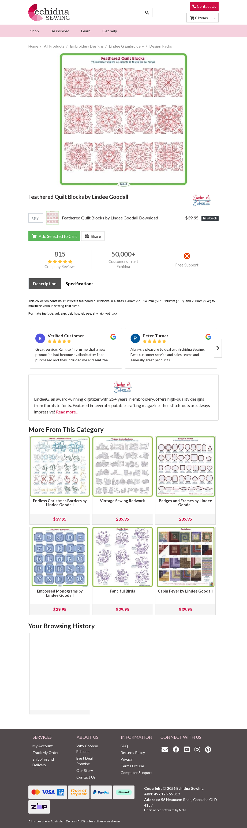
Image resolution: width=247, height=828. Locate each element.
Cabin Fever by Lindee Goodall (185, 591)
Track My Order (45, 752)
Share (93, 236)
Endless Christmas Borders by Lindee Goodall (60, 502)
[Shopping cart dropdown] (215, 17)
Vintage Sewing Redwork (122, 500)
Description (45, 283)
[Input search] (110, 12)
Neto (182, 810)
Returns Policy (133, 752)
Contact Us (204, 6)
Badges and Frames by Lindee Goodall (185, 502)
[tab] (44, 283)
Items (199, 18)
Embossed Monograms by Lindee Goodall (60, 593)
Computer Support (136, 772)
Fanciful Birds (122, 591)
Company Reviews (60, 264)
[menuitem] (34, 31)
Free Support (187, 265)
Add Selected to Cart (54, 236)
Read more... (67, 411)
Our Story (84, 770)
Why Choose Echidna (87, 749)
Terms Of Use (132, 766)
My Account (42, 746)
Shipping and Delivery (43, 762)
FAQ (124, 746)
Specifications (79, 283)
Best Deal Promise (84, 761)
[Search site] (147, 12)
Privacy (127, 759)
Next (218, 348)
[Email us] (166, 749)
